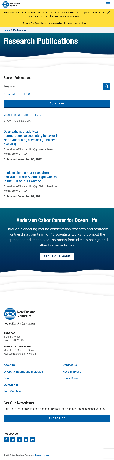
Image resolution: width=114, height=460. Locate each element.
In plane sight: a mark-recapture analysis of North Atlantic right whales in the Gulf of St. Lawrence (30, 176)
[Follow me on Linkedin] (32, 439)
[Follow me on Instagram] (19, 439)
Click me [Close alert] (108, 12)
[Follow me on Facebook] (6, 439)
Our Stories (11, 384)
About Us (10, 365)
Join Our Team (13, 391)
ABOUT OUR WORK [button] (57, 256)
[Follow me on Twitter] (12, 439)
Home (7, 30)
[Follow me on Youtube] (26, 439)
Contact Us (70, 365)
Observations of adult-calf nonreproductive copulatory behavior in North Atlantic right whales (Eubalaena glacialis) (31, 137)
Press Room (70, 378)
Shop (7, 378)
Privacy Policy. (42, 455)
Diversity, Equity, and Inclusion (23, 371)
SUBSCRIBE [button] (57, 418)
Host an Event (72, 371)
